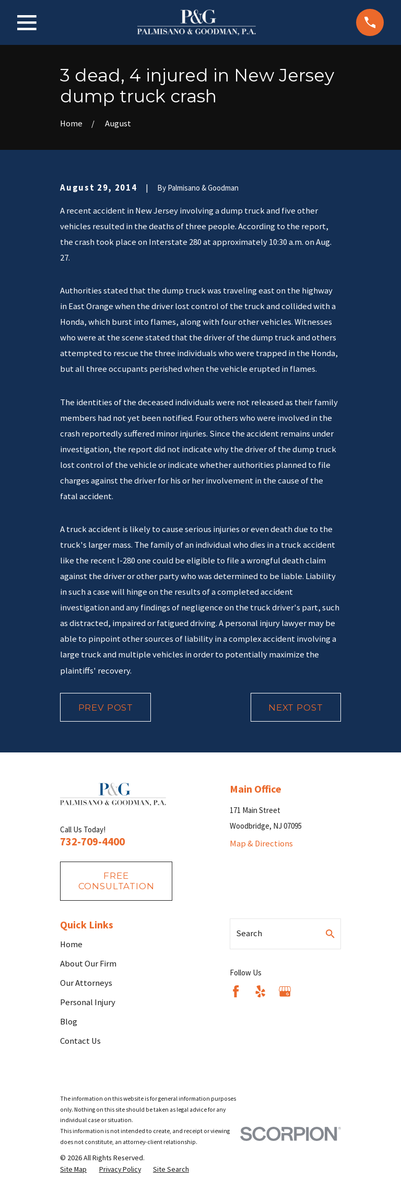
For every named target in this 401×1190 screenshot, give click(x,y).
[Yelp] (260, 991)
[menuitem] (73, 1169)
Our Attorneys (86, 982)
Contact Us (80, 1040)
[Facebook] (236, 991)
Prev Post (106, 707)
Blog (68, 1021)
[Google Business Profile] (285, 991)
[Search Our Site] (330, 933)
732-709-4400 (92, 841)
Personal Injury (87, 1002)
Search (249, 933)
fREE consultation (116, 880)
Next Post (295, 707)
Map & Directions (261, 843)
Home (71, 944)
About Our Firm (88, 963)
